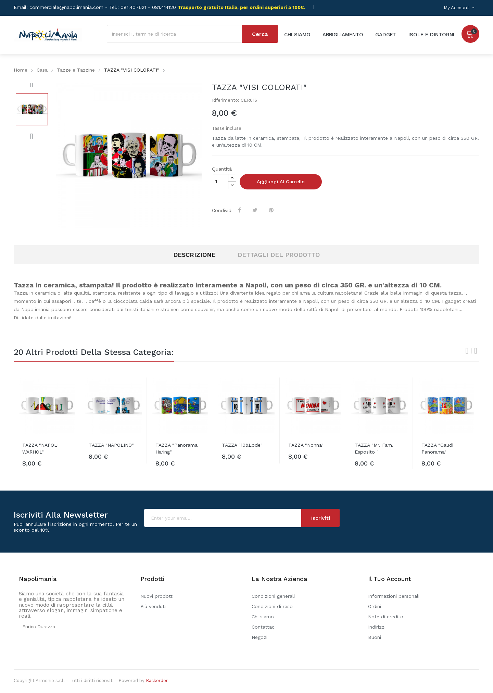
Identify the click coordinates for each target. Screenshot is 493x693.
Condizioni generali (273, 596)
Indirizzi (376, 627)
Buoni (374, 637)
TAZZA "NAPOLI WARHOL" (40, 448)
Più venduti (153, 606)
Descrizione (194, 254)
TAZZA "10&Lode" (242, 445)
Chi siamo (263, 616)
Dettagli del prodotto (279, 254)
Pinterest (272, 210)
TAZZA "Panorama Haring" (176, 448)
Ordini (374, 606)
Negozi (259, 637)
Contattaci (264, 627)
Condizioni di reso (272, 606)
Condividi (240, 210)
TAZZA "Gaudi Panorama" (437, 448)
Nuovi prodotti (157, 596)
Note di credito (385, 616)
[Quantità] (220, 181)
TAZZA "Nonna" (306, 445)
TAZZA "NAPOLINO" (111, 445)
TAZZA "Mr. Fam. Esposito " (374, 448)
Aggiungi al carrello (281, 181)
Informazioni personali (393, 596)
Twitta (256, 210)
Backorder (157, 680)
